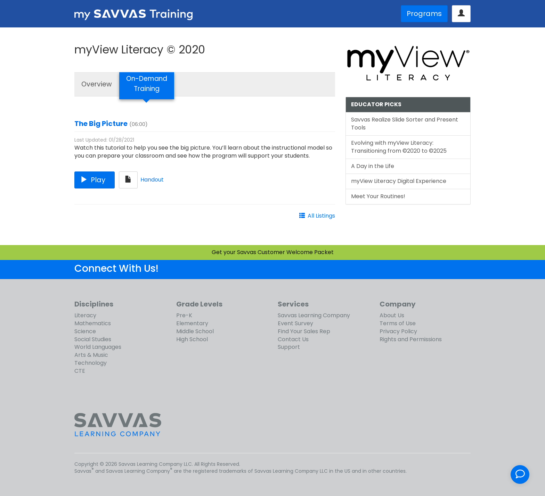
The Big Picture (101, 123)
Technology (90, 363)
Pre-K (184, 315)
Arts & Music (91, 355)
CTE (79, 371)
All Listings (321, 216)
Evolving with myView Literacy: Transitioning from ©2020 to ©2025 (399, 147)
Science (85, 331)
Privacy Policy (398, 331)
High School (192, 339)
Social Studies (92, 339)
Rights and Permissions (411, 339)
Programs (424, 13)
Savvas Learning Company (314, 315)
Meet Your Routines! (378, 196)
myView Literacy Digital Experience (398, 181)
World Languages (97, 347)
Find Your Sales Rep (304, 331)
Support (289, 347)
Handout (152, 180)
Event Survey (295, 323)
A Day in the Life (372, 166)
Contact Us (293, 339)
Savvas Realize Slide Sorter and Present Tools (404, 124)
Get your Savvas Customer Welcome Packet (273, 252)
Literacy (85, 315)
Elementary (192, 323)
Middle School (195, 331)
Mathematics (92, 323)
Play (94, 180)
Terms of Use (398, 323)
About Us (392, 315)
